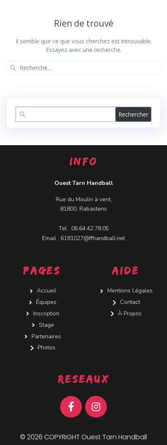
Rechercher (133, 114)
